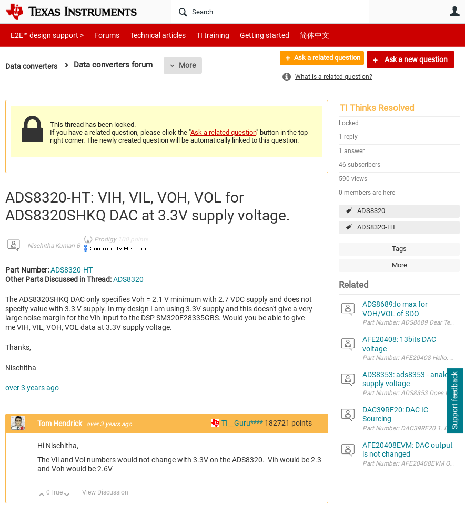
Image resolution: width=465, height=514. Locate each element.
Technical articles (146, 35)
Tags (399, 249)
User (454, 11)
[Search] (270, 11)
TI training (199, 35)
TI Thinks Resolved (377, 108)
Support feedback (454, 401)
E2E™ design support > (44, 35)
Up (41, 495)
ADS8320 (371, 211)
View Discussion (105, 492)
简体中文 (292, 35)
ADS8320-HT (376, 227)
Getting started (246, 35)
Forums (98, 35)
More (191, 65)
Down (67, 495)
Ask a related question (321, 59)
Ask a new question (415, 59)
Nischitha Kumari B (53, 245)
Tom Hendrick (60, 423)
